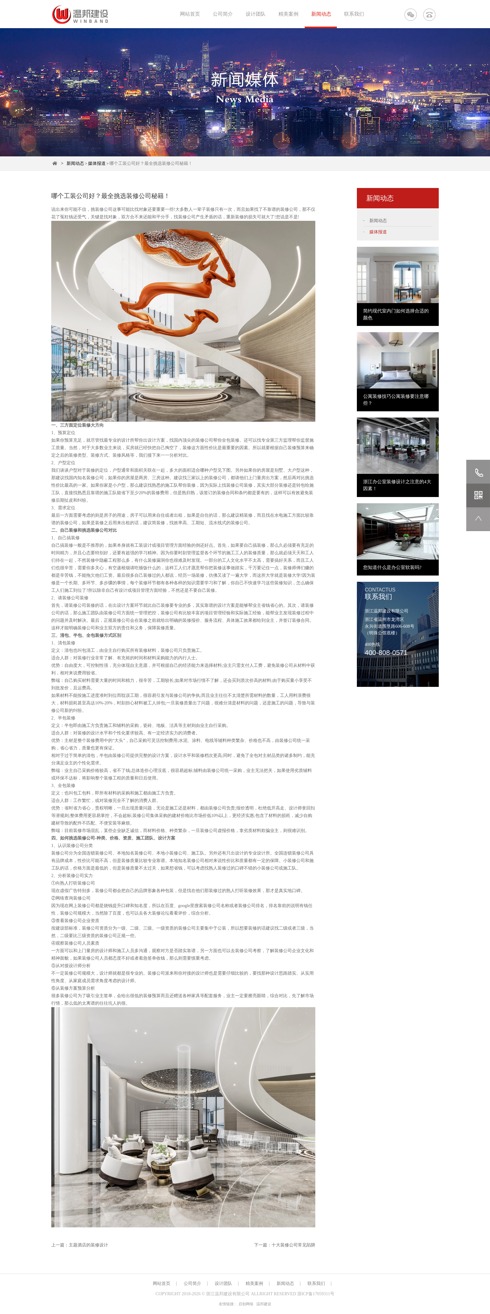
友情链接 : (227, 1304)
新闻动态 (321, 14)
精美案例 (288, 14)
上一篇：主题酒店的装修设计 (79, 1245)
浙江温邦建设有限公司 (228, 1293)
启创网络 (245, 1304)
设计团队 (256, 14)
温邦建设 (263, 1304)
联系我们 (354, 14)
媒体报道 (97, 163)
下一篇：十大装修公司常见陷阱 (284, 1245)
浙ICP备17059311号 (315, 1293)
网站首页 (190, 14)
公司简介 (223, 14)
